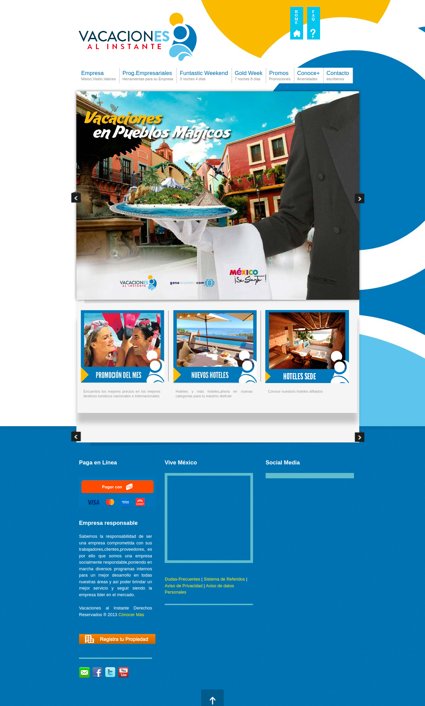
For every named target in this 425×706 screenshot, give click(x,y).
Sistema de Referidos (224, 579)
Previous (76, 197)
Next (359, 197)
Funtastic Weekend (204, 76)
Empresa (98, 76)
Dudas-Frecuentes (182, 579)
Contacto (337, 76)
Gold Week (249, 76)
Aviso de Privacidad (184, 585)
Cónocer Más (131, 614)
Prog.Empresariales (148, 76)
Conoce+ (308, 76)
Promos (279, 76)
